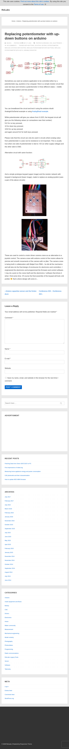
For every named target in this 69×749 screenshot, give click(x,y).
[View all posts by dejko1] (8, 43)
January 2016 (9, 517)
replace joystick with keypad (15, 48)
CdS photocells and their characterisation (17, 475)
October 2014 (9, 564)
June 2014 (8, 580)
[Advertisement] (34, 433)
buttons (31, 45)
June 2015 (8, 536)
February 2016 (9, 513)
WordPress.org (9, 698)
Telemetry (8, 669)
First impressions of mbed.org (14, 467)
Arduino (46, 43)
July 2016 (8, 505)
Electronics (57, 43)
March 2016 (8, 509)
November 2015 (10, 521)
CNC (51, 43)
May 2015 (8, 540)
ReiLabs (6, 10)
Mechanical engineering (12, 633)
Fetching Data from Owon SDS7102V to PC (18, 463)
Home (6, 621)
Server (7, 661)
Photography (9, 641)
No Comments (11, 45)
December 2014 (10, 556)
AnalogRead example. (40, 111)
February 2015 (9, 548)
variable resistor (30, 50)
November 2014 (10, 560)
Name (7, 349)
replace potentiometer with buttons (40, 48)
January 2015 (9, 552)
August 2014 (8, 572)
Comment (9, 318)
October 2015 (9, 524)
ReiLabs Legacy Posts (11, 657)
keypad (44, 45)
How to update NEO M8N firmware (15, 479)
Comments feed (9, 694)
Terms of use (39, 4)
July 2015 (8, 532)
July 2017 (8, 497)
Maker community (10, 625)
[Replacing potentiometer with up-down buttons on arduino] (27, 43)
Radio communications (12, 653)
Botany (7, 605)
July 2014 (8, 576)
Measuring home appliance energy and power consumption (23, 471)
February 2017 (9, 501)
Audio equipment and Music (13, 601)
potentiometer (52, 45)
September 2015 (10, 528)
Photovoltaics (9, 645)
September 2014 (10, 568)
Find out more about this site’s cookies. (35, 1)
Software (7, 665)
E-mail (7, 358)
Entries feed (8, 690)
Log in (6, 686)
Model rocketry (9, 637)
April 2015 (8, 544)
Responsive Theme (26, 744)
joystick (38, 45)
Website (8, 368)
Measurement (9, 629)
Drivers (7, 613)
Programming (9, 649)
